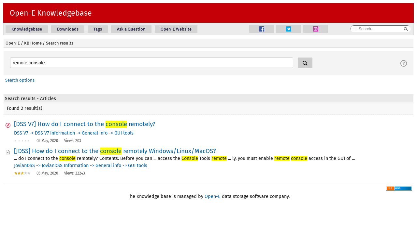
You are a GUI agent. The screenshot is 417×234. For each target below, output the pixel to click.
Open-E (13, 43)
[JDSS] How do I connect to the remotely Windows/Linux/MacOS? (115, 151)
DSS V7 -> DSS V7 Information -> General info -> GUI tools (74, 133)
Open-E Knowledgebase (51, 13)
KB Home (33, 43)
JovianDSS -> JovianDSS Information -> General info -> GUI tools (80, 165)
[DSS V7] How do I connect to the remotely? (84, 124)
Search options (20, 80)
